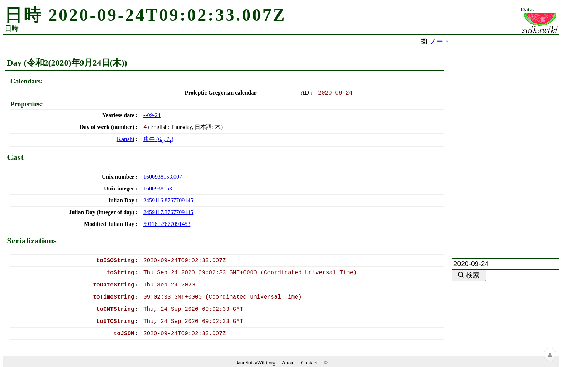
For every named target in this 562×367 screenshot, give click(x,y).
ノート (439, 41)
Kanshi (125, 139)
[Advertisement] (505, 142)
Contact (309, 363)
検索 (473, 275)
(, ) (158, 139)
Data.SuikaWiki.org (254, 363)
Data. (527, 10)
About (288, 363)
